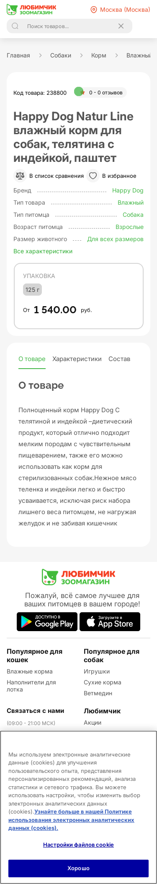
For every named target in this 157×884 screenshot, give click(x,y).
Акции (92, 722)
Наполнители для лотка (31, 686)
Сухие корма (102, 682)
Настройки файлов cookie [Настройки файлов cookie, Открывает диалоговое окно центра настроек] (78, 844)
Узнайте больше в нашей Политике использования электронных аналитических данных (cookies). (71, 819)
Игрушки (97, 671)
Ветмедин (98, 693)
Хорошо (78, 868)
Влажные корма (30, 671)
